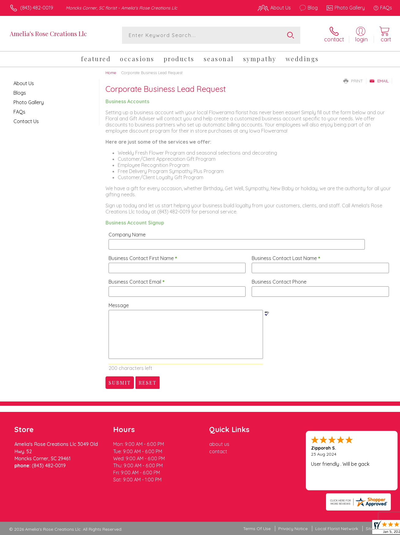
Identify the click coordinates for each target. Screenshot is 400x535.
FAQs (19, 112)
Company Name (127, 235)
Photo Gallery (28, 102)
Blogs (19, 93)
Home (111, 72)
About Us (23, 83)
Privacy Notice (293, 528)
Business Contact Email (137, 282)
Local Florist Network (336, 528)
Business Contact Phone (279, 282)
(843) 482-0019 (36, 8)
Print (353, 81)
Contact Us (26, 121)
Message (119, 305)
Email (379, 81)
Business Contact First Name (143, 258)
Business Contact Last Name (286, 258)
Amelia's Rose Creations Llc (48, 33)
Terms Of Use (257, 528)
